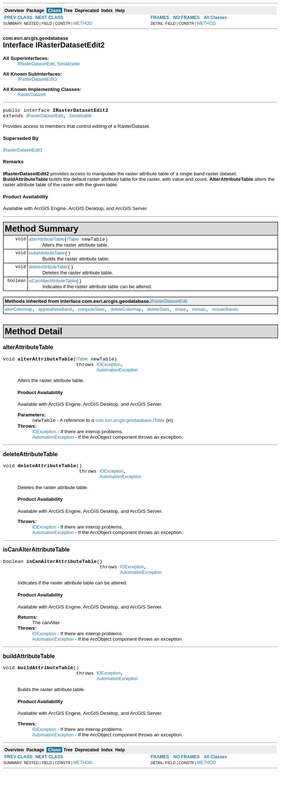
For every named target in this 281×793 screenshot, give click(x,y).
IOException (108, 374)
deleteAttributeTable (48, 272)
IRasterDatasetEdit (36, 63)
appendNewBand (55, 317)
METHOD (83, 23)
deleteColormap (126, 317)
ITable (73, 242)
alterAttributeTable (46, 242)
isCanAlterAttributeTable (52, 287)
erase (180, 317)
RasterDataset (32, 94)
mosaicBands (225, 317)
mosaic (199, 317)
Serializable (68, 63)
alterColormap (18, 317)
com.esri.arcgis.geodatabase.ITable (130, 432)
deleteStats (158, 317)
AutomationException (117, 381)
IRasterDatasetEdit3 (37, 79)
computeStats (91, 317)
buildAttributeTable (47, 257)
